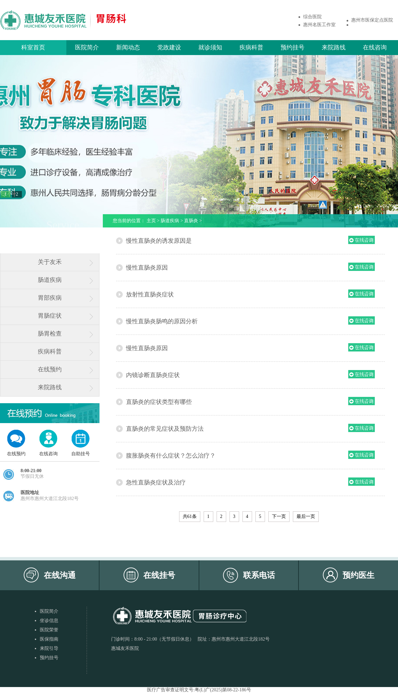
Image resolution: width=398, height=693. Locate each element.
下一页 (279, 516)
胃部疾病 (50, 297)
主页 (151, 220)
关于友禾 (50, 262)
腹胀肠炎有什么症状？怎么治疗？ (171, 455)
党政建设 (169, 47)
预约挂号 (292, 47)
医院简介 (87, 47)
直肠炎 (191, 220)
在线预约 (50, 369)
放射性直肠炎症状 (150, 294)
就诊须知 (210, 47)
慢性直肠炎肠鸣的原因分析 (162, 321)
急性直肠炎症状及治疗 (156, 482)
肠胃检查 (50, 333)
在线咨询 (375, 47)
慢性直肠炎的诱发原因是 (159, 240)
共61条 (190, 516)
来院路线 (334, 47)
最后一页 (306, 516)
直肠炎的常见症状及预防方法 (165, 428)
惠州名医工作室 (319, 24)
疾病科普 (251, 47)
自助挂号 (80, 453)
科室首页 (33, 47)
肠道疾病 (50, 280)
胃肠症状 (50, 315)
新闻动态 (128, 47)
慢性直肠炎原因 (147, 267)
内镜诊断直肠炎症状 (153, 375)
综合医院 (312, 16)
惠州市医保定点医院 (372, 20)
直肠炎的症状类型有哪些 (159, 402)
